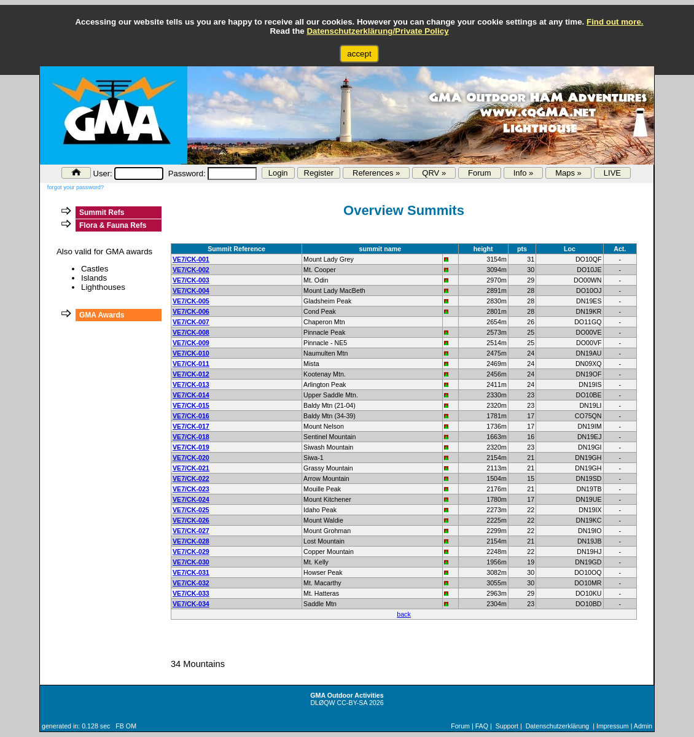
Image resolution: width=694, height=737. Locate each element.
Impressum (612, 726)
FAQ (481, 726)
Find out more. (615, 21)
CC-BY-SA (352, 702)
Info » (523, 172)
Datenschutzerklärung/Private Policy (377, 31)
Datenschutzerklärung (558, 726)
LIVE (612, 172)
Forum (479, 172)
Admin (643, 726)
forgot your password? (75, 187)
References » (376, 172)
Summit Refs (101, 212)
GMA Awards (102, 315)
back (404, 614)
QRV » (434, 172)
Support (507, 726)
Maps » (568, 172)
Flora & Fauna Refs (112, 225)
